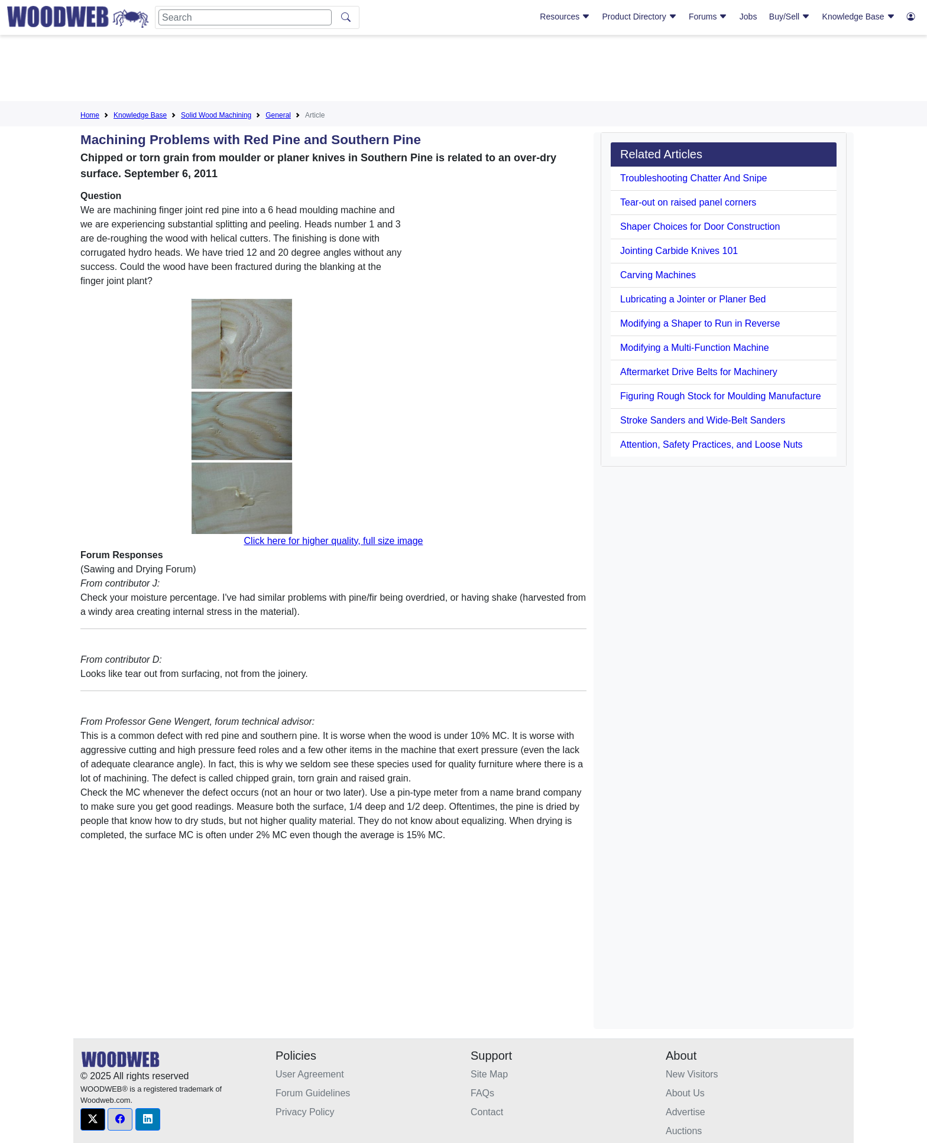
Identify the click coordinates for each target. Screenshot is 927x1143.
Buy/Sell (789, 16)
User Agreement (309, 1074)
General (278, 115)
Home (89, 115)
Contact (487, 1112)
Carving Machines (658, 275)
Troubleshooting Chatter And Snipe (693, 178)
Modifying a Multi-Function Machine (694, 348)
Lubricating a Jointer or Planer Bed (693, 299)
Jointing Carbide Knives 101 (679, 251)
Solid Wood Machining (216, 115)
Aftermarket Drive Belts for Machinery (698, 372)
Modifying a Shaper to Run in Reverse (700, 323)
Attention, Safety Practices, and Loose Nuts (711, 444)
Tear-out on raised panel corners (688, 202)
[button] (92, 1119)
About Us (685, 1093)
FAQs (482, 1093)
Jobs (748, 16)
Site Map (489, 1074)
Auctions (684, 1131)
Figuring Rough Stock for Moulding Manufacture (720, 396)
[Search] (245, 17)
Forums (708, 16)
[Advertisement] (463, 70)
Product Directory (639, 16)
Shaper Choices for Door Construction (700, 227)
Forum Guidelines (312, 1093)
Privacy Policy (305, 1112)
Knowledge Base (858, 16)
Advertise (685, 1112)
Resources (565, 16)
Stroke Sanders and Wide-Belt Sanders (702, 420)
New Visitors (692, 1074)
